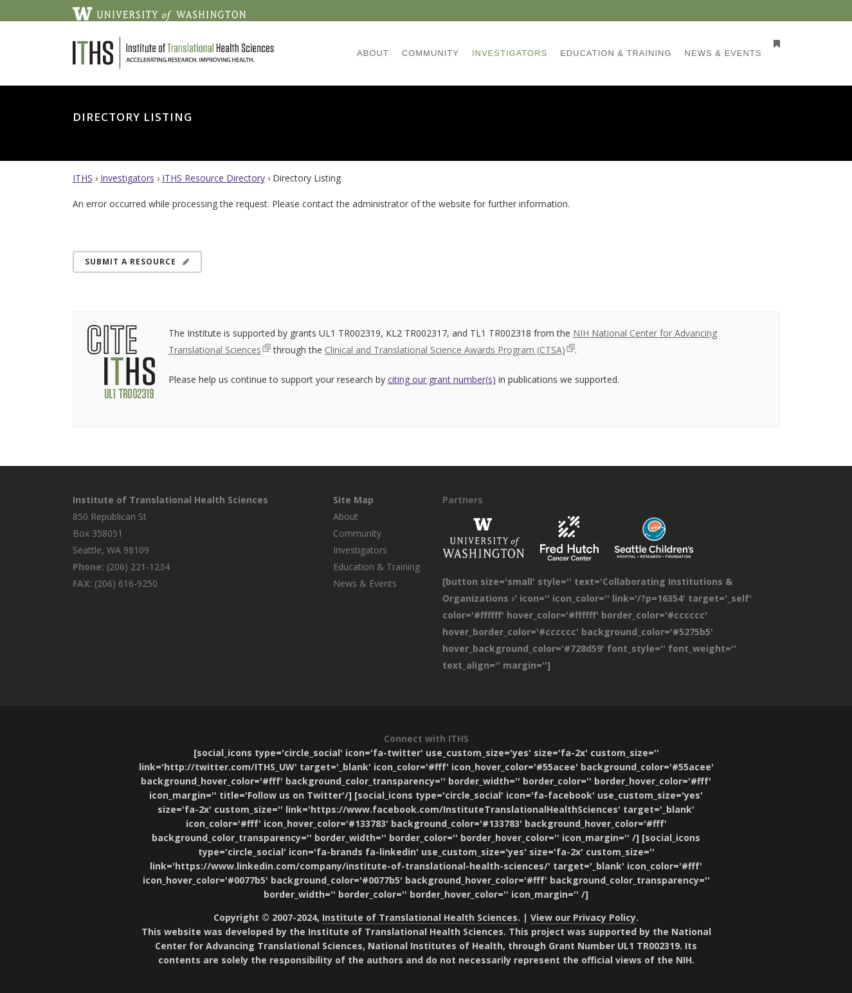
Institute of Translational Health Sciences (170, 500)
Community (357, 533)
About (345, 516)
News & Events (365, 583)
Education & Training (376, 567)
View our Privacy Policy (583, 917)
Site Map (353, 500)
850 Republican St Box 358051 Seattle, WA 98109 (111, 533)
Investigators (127, 178)
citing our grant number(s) (442, 379)
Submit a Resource (137, 261)
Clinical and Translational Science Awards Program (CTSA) (445, 350)
